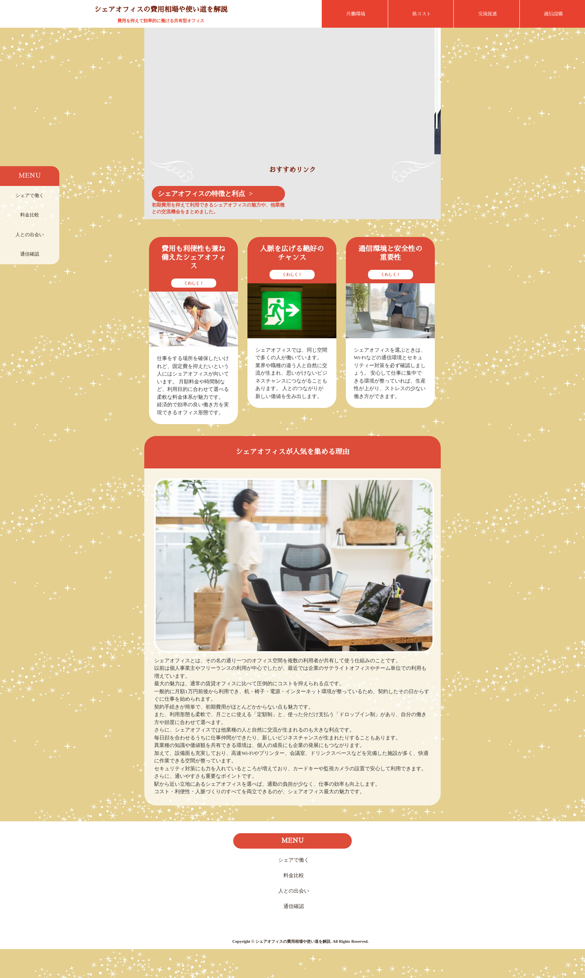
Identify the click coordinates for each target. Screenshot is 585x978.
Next (429, 109)
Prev (156, 109)
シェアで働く (29, 195)
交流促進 (487, 13)
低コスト (421, 13)
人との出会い (29, 234)
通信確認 (29, 254)
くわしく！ (194, 312)
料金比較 (29, 215)
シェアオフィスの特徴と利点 (201, 222)
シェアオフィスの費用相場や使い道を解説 (160, 9)
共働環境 (355, 13)
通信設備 (553, 13)
